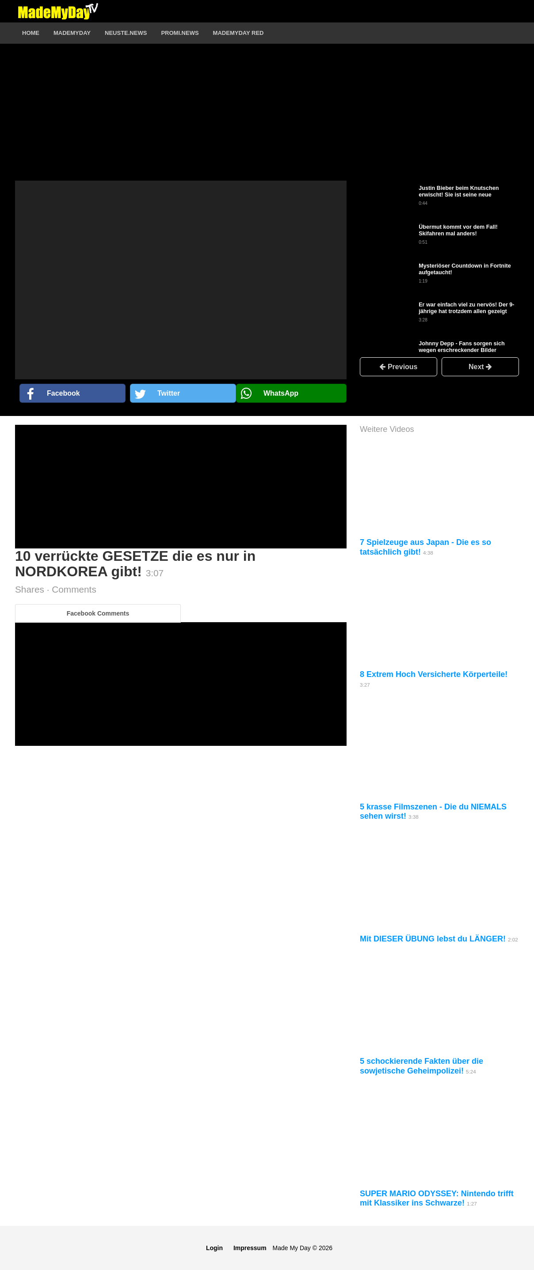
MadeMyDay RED (238, 33)
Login (214, 1247)
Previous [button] (398, 366)
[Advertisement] (181, 119)
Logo (58, 11)
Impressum (250, 1247)
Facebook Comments (98, 613)
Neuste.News (126, 33)
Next (480, 366)
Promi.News (179, 33)
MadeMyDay (72, 33)
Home (30, 33)
